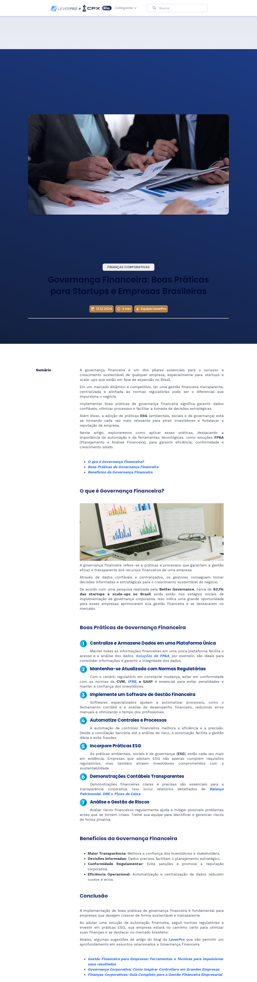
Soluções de (152, 656)
